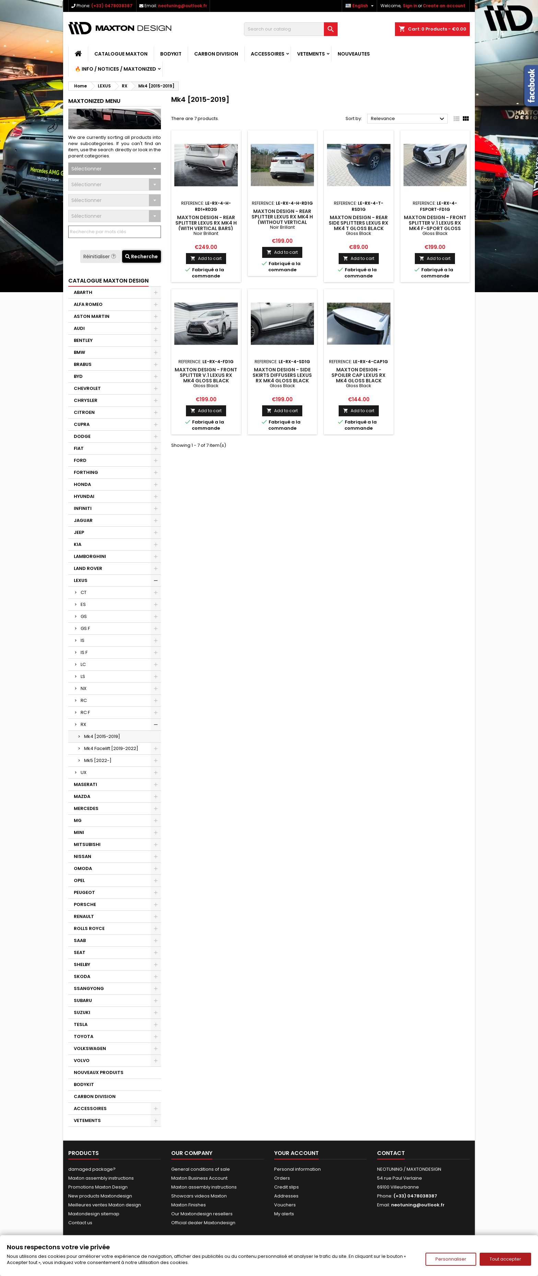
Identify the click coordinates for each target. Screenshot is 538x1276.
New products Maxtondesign (100, 1196)
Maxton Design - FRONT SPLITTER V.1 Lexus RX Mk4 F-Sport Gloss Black (435, 225)
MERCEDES (86, 808)
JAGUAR (83, 520)
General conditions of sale (200, 1169)
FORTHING (86, 472)
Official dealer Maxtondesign (203, 1222)
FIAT (79, 448)
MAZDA (82, 796)
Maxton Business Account (199, 1178)
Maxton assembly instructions (101, 1178)
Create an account (444, 6)
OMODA (83, 868)
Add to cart (206, 258)
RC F (85, 712)
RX (83, 724)
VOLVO (82, 1060)
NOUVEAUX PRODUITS (99, 1072)
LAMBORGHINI (90, 556)
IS (82, 640)
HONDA (82, 484)
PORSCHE (85, 904)
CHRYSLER (85, 400)
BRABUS (83, 364)
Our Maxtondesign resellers (202, 1214)
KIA (77, 544)
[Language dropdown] (360, 6)
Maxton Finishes (188, 1205)
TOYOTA (83, 1036)
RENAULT (84, 916)
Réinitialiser (100, 256)
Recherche (141, 256)
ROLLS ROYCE (89, 928)
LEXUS (80, 580)
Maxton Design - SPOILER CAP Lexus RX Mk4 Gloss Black (358, 375)
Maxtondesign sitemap (93, 1214)
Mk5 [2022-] (98, 760)
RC (84, 700)
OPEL (79, 880)
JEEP (79, 532)
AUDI (79, 328)
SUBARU (83, 1000)
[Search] (291, 29)
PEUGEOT (84, 892)
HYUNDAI (84, 496)
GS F (85, 628)
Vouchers (285, 1205)
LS (83, 676)
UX (83, 772)
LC (83, 664)
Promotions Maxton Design (98, 1187)
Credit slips (286, 1187)
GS (84, 616)
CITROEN (84, 412)
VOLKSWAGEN (90, 1048)
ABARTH (83, 292)
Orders (282, 1178)
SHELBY (82, 964)
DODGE (82, 436)
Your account (296, 1153)
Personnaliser (450, 1259)
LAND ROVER (88, 568)
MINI (79, 832)
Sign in (410, 6)
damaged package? (92, 1169)
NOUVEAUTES (354, 53)
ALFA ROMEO (88, 304)
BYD (78, 376)
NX (83, 688)
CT (83, 592)
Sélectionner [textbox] (86, 168)
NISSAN (82, 856)
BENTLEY (83, 340)
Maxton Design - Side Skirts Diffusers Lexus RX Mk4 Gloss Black (282, 375)
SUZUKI (82, 1012)
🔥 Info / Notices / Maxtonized (115, 68)
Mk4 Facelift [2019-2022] (111, 748)
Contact (391, 1153)
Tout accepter (505, 1259)
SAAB (80, 940)
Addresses (286, 1196)
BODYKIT (171, 53)
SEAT (79, 952)
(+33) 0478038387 (111, 6)
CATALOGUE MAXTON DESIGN (108, 281)
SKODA (82, 976)
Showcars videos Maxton (199, 1196)
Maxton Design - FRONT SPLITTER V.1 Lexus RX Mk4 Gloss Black (206, 375)
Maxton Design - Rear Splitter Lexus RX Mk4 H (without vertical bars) (282, 219)
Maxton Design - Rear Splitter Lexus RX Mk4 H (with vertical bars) (206, 223)
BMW (79, 352)
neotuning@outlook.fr (182, 6)
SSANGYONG (89, 988)
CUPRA (82, 424)
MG (78, 820)
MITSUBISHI (87, 844)
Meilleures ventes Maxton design (104, 1205)
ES (83, 604)
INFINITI (83, 508)
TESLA (80, 1024)
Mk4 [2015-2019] (102, 736)
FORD (80, 460)
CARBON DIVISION (216, 53)
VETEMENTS (311, 53)
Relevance (408, 119)
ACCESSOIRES (267, 53)
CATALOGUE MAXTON (121, 53)
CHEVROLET (87, 388)
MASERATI (85, 784)
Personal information (297, 1169)
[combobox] (114, 169)
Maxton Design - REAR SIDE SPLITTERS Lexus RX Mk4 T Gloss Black (358, 223)
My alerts (284, 1214)
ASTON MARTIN (91, 316)
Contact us (80, 1222)
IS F (84, 652)
